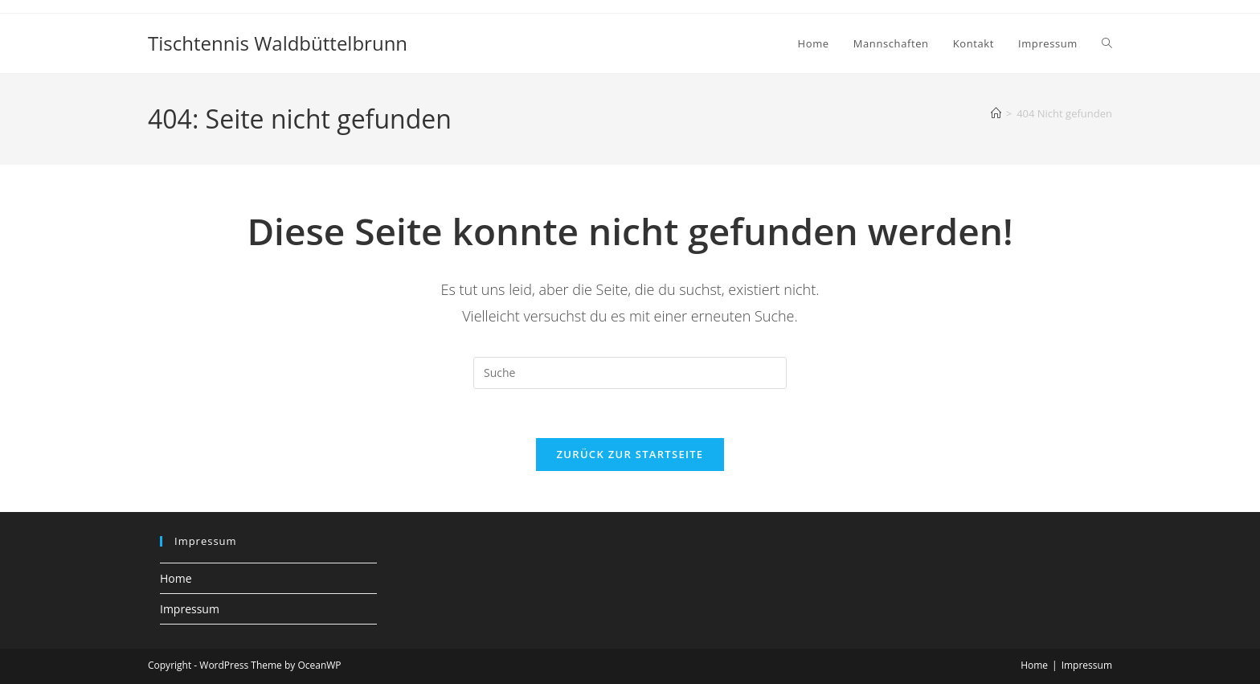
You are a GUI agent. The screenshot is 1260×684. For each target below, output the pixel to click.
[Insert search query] (630, 373)
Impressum (189, 608)
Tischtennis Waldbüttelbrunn (277, 43)
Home (176, 578)
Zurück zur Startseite (630, 454)
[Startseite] (996, 113)
